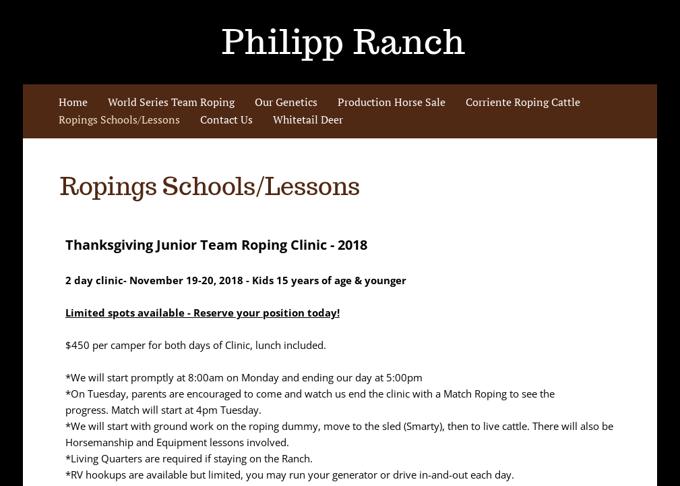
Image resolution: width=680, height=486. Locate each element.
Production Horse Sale (391, 101)
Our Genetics (286, 101)
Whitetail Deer (308, 119)
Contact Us (226, 119)
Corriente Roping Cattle (523, 101)
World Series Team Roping (171, 101)
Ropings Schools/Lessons (119, 119)
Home (73, 101)
